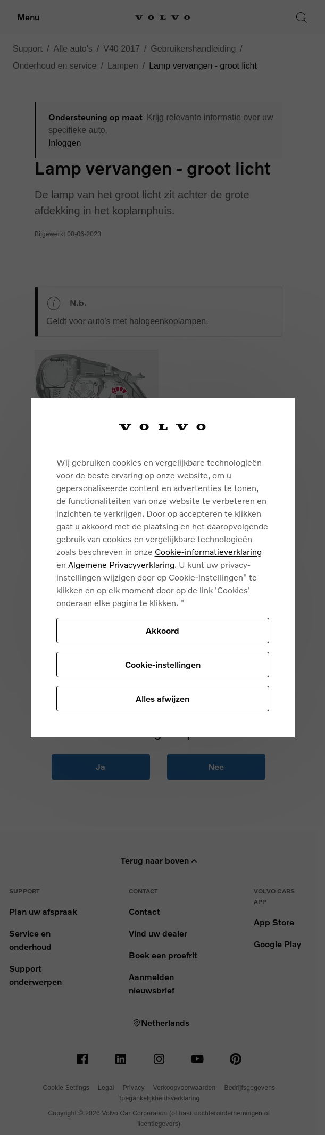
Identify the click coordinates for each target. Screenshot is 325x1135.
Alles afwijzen (162, 698)
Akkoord (162, 630)
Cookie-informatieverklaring (208, 551)
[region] (163, 567)
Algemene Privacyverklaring (121, 564)
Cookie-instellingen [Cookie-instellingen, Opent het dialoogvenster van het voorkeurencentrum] (163, 664)
